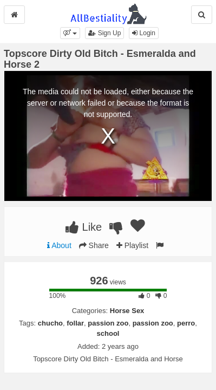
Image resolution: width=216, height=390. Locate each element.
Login (143, 33)
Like (84, 227)
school (108, 333)
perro (186, 323)
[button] (70, 33)
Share (94, 245)
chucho (50, 323)
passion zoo (108, 323)
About (59, 245)
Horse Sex (127, 311)
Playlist (132, 245)
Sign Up (104, 33)
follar (75, 323)
